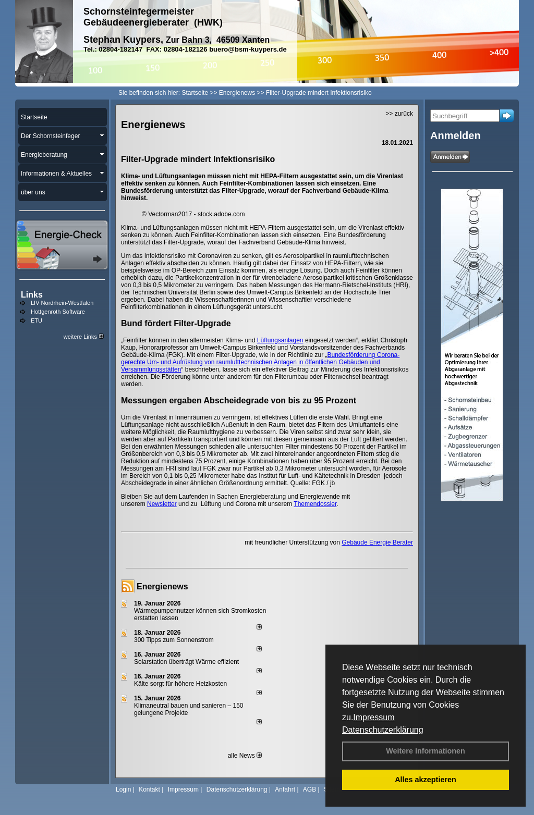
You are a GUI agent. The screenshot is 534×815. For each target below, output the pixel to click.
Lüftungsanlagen (280, 340)
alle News (245, 755)
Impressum (373, 717)
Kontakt (149, 789)
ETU (36, 320)
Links (32, 294)
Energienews (162, 586)
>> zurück (399, 113)
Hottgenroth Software (58, 311)
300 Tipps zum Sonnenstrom (174, 640)
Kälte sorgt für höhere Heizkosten (181, 683)
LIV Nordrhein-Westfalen (62, 303)
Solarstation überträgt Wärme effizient (186, 661)
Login (123, 789)
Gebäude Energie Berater (377, 542)
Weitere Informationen (425, 751)
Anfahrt (285, 789)
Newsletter (162, 504)
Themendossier (315, 504)
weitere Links (84, 337)
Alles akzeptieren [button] (425, 779)
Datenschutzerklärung (382, 729)
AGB (309, 789)
